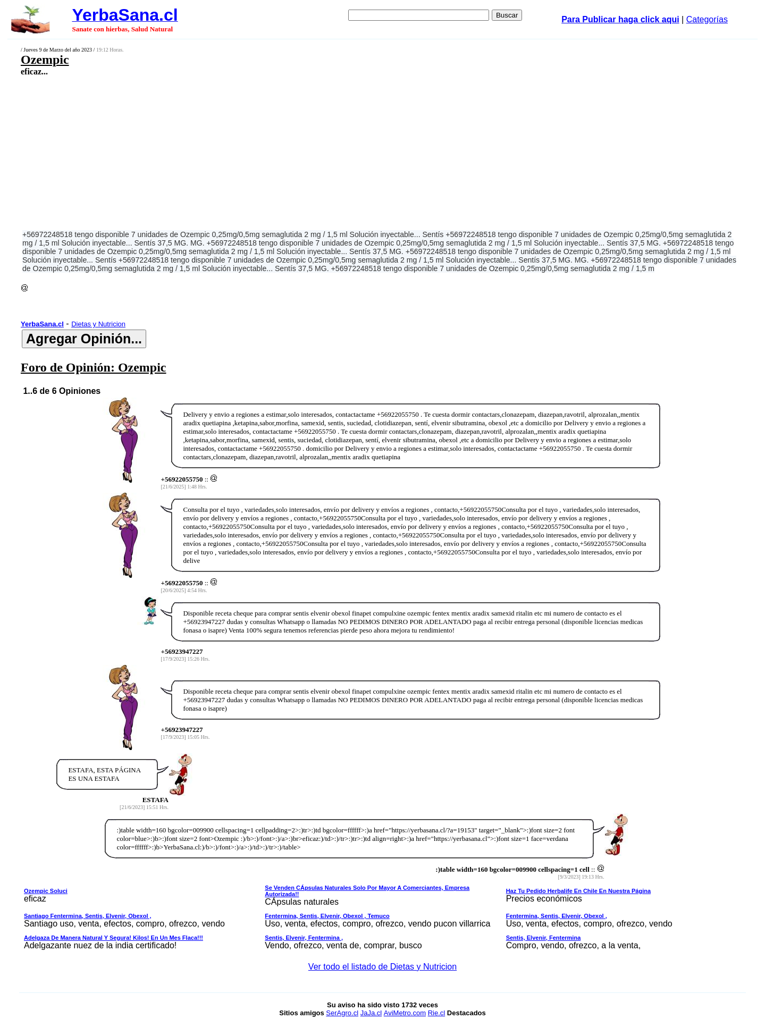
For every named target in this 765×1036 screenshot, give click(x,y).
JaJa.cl (371, 1013)
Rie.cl (436, 1013)
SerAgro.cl (342, 1013)
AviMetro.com (405, 1013)
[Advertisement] (306, 152)
